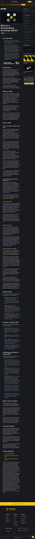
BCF (14, 518)
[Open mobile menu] (33, 1)
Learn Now (23, 4)
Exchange (15, 516)
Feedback (22, 523)
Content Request (23, 521)
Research (15, 523)
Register (30, 1)
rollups (9, 404)
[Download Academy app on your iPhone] (20, 530)
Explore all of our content (17, 503)
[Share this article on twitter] (24, 11)
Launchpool (15, 521)
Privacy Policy (23, 518)
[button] (32, 1)
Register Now (29, 83)
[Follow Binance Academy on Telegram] (9, 528)
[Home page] (14, 1)
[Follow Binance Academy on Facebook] (6, 528)
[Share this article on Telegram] (29, 11)
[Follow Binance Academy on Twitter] (7, 528)
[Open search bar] (26, 1)
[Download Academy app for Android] (26, 530)
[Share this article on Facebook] (26, 11)
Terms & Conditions (24, 516)
